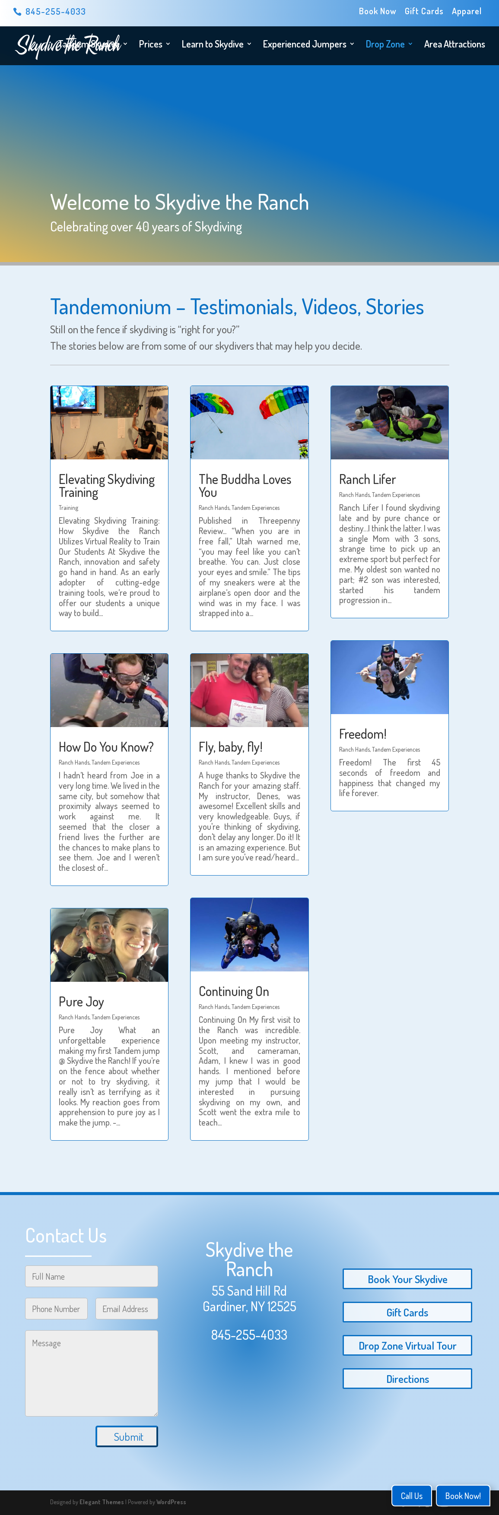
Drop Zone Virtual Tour (408, 1345)
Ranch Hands (74, 762)
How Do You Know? (106, 746)
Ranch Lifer (367, 479)
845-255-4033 (249, 1334)
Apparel (467, 11)
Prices (150, 45)
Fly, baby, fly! (231, 746)
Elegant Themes (101, 1502)
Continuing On (234, 991)
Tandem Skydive (89, 45)
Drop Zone (385, 45)
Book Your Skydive (408, 1279)
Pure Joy (81, 1001)
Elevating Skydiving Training (107, 485)
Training (68, 507)
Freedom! (363, 733)
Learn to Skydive (213, 45)
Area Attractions (454, 45)
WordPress (171, 1502)
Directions (407, 1378)
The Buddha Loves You (245, 485)
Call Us (412, 1495)
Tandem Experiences (116, 762)
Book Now (378, 11)
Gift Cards (424, 11)
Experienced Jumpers (304, 45)
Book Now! (463, 1495)
